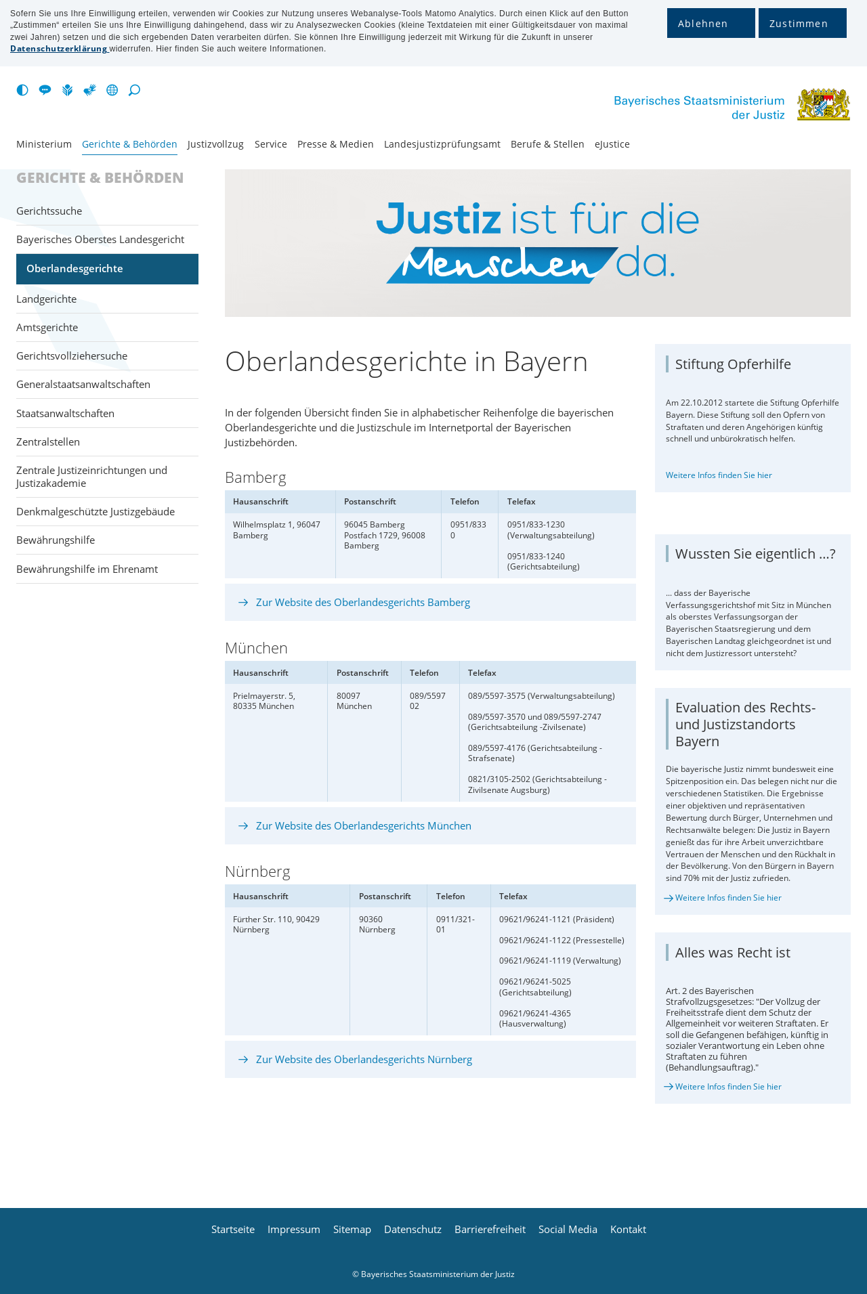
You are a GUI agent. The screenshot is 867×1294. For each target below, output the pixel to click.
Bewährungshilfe (55, 539)
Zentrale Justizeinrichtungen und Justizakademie (91, 476)
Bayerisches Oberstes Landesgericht (100, 239)
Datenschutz (413, 1229)
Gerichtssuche (49, 210)
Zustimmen (798, 23)
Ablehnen (703, 23)
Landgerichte (46, 298)
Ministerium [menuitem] (44, 144)
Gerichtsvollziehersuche (71, 355)
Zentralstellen (48, 441)
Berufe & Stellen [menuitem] (548, 144)
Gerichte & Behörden (100, 178)
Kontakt (628, 1229)
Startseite (233, 1229)
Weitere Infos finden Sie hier (719, 475)
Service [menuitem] (271, 144)
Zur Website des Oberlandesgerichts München (363, 825)
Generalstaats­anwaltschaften (83, 384)
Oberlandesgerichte (74, 268)
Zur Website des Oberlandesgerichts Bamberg (363, 602)
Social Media (567, 1229)
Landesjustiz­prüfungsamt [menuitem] (442, 144)
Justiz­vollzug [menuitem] (216, 144)
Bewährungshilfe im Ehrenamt (87, 569)
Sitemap (352, 1229)
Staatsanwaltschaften (65, 413)
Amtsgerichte (47, 327)
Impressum (294, 1229)
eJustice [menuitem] (612, 144)
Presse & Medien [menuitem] (335, 144)
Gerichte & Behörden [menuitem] (129, 144)
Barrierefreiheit (490, 1229)
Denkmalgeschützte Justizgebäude (95, 511)
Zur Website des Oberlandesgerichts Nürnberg (364, 1059)
